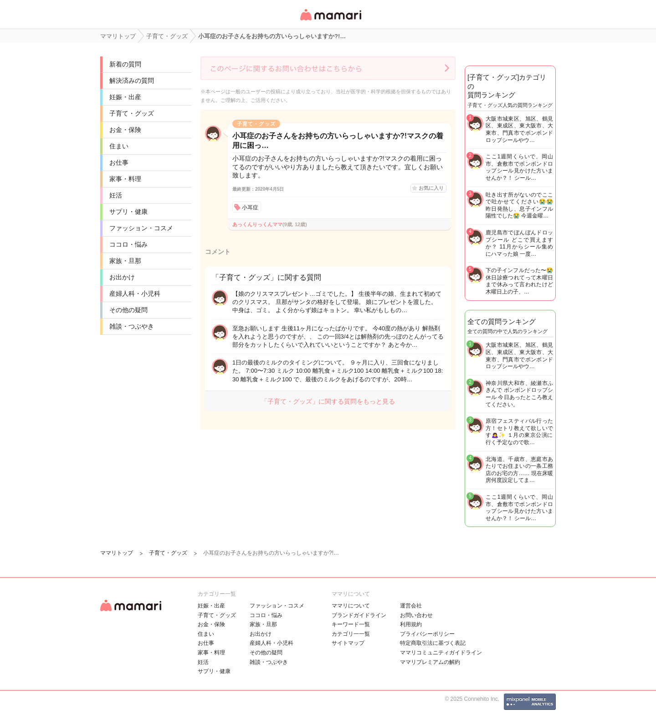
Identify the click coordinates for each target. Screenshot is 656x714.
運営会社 (411, 606)
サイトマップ (348, 643)
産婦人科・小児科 (134, 293)
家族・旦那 (125, 260)
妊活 (115, 195)
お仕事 (118, 162)
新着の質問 (125, 64)
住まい (118, 146)
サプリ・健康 (128, 211)
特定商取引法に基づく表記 (433, 643)
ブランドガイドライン (359, 615)
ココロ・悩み (128, 244)
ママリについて (351, 606)
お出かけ (122, 277)
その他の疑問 (128, 310)
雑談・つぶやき (131, 326)
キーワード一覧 (351, 624)
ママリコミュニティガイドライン (441, 652)
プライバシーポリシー (427, 634)
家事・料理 (125, 178)
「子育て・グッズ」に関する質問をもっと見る (328, 401)
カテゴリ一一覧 (351, 634)
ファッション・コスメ (141, 228)
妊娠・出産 (125, 97)
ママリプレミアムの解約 (430, 662)
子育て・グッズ (131, 113)
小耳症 (250, 207)
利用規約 (411, 624)
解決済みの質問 (131, 80)
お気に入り (431, 188)
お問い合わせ (416, 615)
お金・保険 (125, 129)
